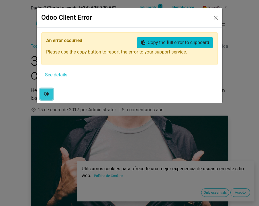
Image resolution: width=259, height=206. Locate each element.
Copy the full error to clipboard (175, 42)
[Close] (215, 17)
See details (56, 75)
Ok (46, 94)
